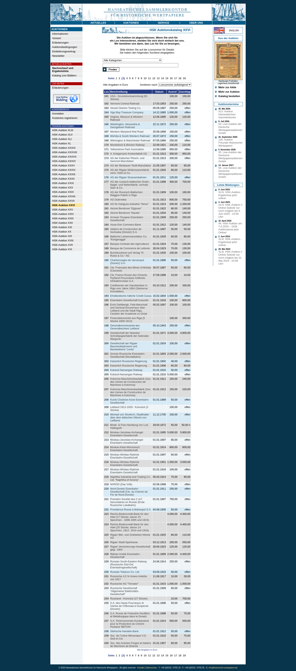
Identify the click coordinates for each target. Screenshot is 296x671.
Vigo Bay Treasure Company (126, 112)
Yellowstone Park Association (127, 149)
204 (106, 369)
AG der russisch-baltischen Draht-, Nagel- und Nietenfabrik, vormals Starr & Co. (130, 184)
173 (106, 158)
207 (106, 389)
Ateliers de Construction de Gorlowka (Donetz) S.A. (125, 231)
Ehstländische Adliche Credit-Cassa (130, 295)
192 (106, 274)
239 (106, 635)
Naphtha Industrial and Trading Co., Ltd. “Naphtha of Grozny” (130, 478)
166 (106, 124)
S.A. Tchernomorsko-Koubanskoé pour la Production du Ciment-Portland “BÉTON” (129, 623)
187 (106, 243)
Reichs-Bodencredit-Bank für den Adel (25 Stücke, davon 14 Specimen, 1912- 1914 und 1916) (129, 527)
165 (106, 116)
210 (106, 414)
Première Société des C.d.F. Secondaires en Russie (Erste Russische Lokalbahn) (127, 502)
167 (106, 131)
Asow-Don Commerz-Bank (125, 224)
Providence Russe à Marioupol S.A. (130, 509)
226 (106, 542)
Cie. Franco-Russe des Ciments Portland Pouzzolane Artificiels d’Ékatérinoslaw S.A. (128, 277)
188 (106, 248)
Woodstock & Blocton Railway (127, 144)
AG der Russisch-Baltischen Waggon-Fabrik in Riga (126, 194)
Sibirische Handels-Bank (124, 631)
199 (106, 332)
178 (106, 192)
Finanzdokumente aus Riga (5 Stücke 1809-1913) (127, 320)
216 (106, 462)
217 (106, 469)
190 (106, 260)
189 (106, 252)
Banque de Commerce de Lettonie (130, 248)
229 (106, 561)
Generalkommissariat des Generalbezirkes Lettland (125, 327)
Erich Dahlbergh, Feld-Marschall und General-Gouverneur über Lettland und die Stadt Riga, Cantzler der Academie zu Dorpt (128, 309)
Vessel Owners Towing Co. (125, 107)
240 (106, 643)
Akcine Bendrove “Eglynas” (126, 208)
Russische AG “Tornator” (124, 583)
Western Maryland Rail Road (126, 131)
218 (106, 476)
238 (106, 631)
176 (106, 177)
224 (106, 524)
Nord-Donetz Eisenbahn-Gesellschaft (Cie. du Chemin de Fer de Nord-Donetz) (129, 491)
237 (106, 620)
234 (106, 598)
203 (106, 365)
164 (106, 112)
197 (106, 318)
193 (106, 285)
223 (106, 513)
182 (106, 212)
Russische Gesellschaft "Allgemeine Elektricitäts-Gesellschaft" (124, 591)
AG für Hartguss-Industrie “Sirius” (129, 203)
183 (106, 217)
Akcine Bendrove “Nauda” (125, 212)
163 (106, 107)
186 (106, 236)
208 (106, 399)
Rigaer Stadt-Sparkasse (124, 542)
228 (106, 554)
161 (106, 96)
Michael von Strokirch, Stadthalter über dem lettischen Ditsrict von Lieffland (129, 417)
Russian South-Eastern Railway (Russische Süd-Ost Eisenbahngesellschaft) (128, 564)
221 (106, 499)
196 (106, 304)
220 (106, 488)
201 (106, 353)
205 (106, 374)
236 (106, 613)
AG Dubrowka (118, 199)
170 (106, 144)
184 (106, 224)
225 (106, 534)
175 (106, 169)
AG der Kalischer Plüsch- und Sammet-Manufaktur (127, 160)
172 (106, 153)
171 (106, 149)
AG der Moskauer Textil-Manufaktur (130, 165)
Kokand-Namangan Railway (126, 369)
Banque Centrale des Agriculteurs (129, 243)
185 (106, 229)
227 (106, 546)
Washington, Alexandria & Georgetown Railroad (125, 126)
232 (106, 583)
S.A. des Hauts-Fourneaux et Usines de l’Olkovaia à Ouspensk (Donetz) (129, 605)
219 (106, 484)
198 (106, 325)
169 (106, 140)
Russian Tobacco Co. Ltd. (125, 571)
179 (106, 199)
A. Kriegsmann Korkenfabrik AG (128, 153)
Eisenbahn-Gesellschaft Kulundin (129, 300)
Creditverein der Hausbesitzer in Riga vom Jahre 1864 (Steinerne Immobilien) (129, 288)
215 (106, 454)
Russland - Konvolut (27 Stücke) (128, 598)
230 (106, 571)
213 (106, 439)
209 (106, 407)
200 (106, 343)
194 (106, 295)
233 (106, 588)
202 (106, 361)
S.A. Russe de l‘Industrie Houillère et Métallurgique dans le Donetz (130, 615)
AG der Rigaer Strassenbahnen (128, 177)
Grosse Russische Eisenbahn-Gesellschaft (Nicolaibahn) (127, 355)
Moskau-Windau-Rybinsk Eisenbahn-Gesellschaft (124, 456)
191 (106, 267)
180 (106, 203)
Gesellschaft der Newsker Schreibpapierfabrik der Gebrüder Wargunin (129, 335)
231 (106, 576)
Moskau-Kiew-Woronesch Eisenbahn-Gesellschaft (125, 449)
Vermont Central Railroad (124, 103)
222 (106, 509)
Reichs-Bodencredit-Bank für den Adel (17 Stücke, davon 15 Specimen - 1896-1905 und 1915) (129, 516)
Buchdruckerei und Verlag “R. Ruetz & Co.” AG (127, 254)
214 (106, 447)
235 (106, 602)
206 (106, 378)
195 (106, 300)
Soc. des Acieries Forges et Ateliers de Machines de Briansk (130, 645)
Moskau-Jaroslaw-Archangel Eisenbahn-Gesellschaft (126, 434)
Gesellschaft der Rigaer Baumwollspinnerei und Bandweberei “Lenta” (123, 346)
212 (106, 432)
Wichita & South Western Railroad (129, 136)
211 (106, 424)
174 (106, 165)
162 (106, 103)
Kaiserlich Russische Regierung (128, 361)
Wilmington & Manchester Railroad (130, 140)
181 (106, 208)
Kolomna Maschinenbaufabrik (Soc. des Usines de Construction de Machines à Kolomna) (130, 381)
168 (106, 136)
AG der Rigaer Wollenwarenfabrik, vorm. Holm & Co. (130, 171)
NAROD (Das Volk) (121, 484)
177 (106, 181)
